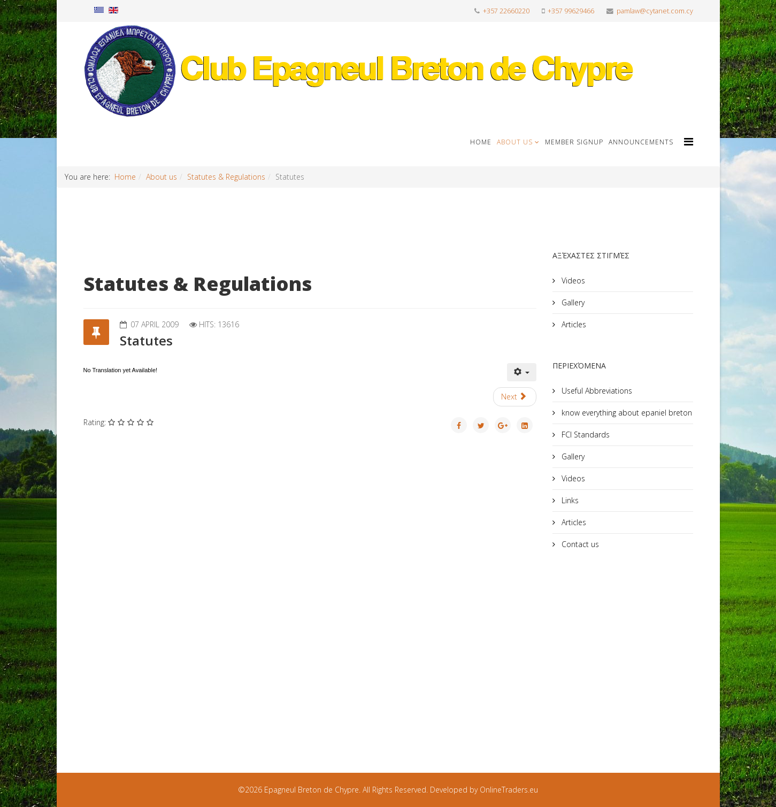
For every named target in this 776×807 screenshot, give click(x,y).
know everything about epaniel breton (625, 413)
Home (480, 142)
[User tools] (522, 372)
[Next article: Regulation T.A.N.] (515, 396)
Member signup (574, 142)
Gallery (572, 302)
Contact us (579, 544)
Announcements (641, 142)
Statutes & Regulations (226, 177)
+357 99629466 (571, 11)
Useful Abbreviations (595, 391)
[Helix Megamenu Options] (688, 141)
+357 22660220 (506, 11)
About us (515, 142)
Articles (572, 324)
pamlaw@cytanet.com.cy (655, 11)
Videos (572, 280)
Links (569, 500)
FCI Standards (584, 434)
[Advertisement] (632, 649)
